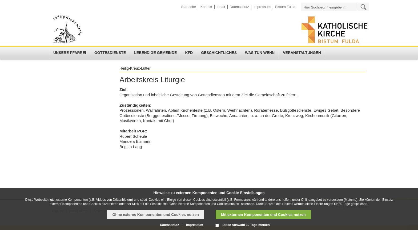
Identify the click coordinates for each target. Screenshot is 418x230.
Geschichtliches (219, 53)
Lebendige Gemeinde (155, 53)
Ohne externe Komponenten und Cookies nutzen (155, 214)
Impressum (262, 7)
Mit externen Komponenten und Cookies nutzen (263, 214)
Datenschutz (239, 7)
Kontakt (206, 7)
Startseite (188, 7)
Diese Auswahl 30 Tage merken (246, 225)
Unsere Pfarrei (69, 53)
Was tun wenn (260, 53)
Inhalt (221, 7)
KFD (189, 53)
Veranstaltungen (302, 53)
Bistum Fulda (285, 7)
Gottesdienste (110, 53)
